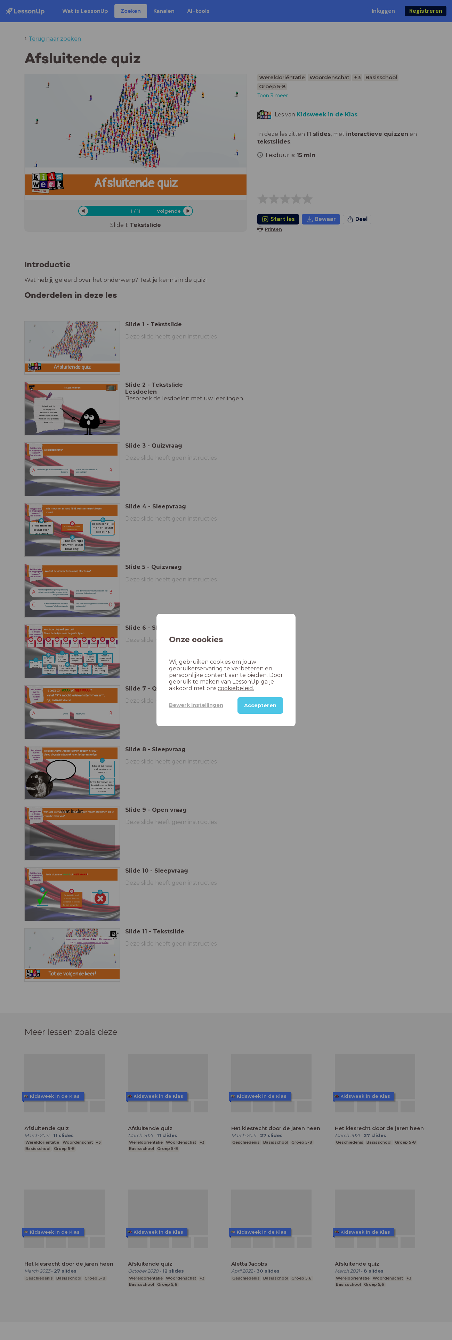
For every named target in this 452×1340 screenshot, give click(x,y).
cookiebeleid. (236, 688)
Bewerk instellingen (196, 705)
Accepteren (260, 705)
